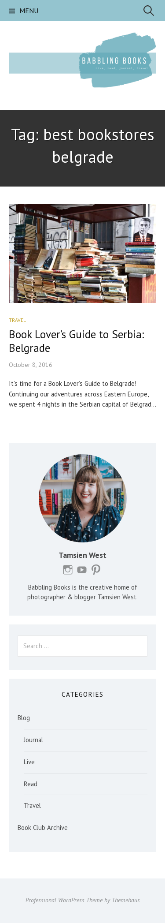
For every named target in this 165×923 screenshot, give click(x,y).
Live (29, 762)
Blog (24, 718)
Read (30, 784)
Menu (28, 10)
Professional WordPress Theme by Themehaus (83, 900)
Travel (17, 320)
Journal (33, 740)
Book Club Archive (43, 827)
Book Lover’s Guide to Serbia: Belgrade (76, 341)
